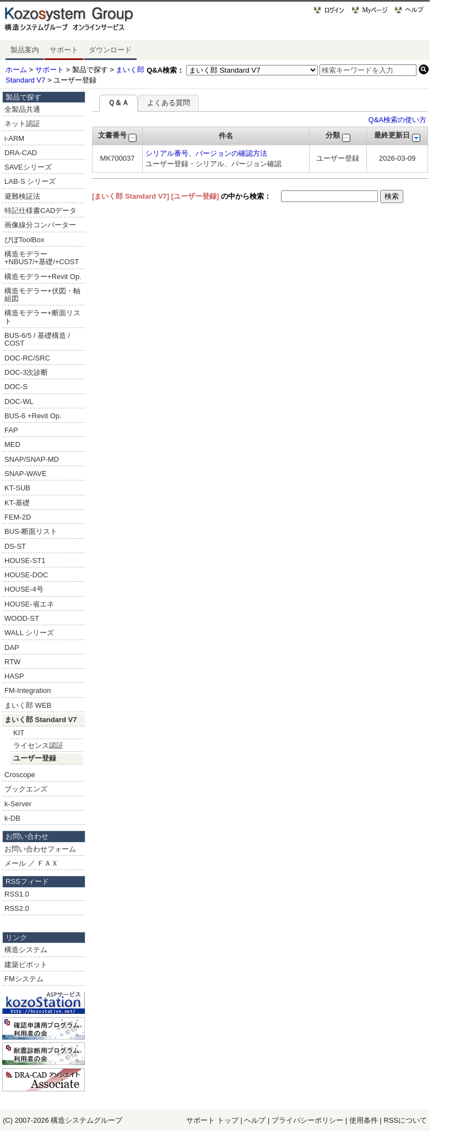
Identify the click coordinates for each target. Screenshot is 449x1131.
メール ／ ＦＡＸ (31, 863)
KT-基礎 (17, 503)
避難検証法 (22, 196)
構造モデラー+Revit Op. (43, 276)
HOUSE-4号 (24, 589)
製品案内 (24, 50)
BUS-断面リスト (30, 531)
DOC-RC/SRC (27, 358)
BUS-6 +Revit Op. (33, 416)
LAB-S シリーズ (30, 181)
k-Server (17, 804)
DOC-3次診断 (26, 372)
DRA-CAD (20, 153)
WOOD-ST (21, 618)
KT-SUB (17, 488)
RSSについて (405, 1120)
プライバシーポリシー (308, 1120)
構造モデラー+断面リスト (42, 317)
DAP (11, 647)
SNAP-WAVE (25, 473)
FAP (11, 430)
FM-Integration (27, 690)
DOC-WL (19, 401)
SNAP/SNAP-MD (31, 459)
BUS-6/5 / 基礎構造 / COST (37, 339)
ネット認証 (22, 123)
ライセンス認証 (38, 745)
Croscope (19, 775)
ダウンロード (110, 50)
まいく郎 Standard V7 (40, 719)
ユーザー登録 (34, 758)
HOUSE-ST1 (24, 560)
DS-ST (15, 546)
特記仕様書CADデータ (40, 210)
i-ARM (14, 138)
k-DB (12, 818)
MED (12, 444)
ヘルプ (255, 1120)
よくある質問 (168, 103)
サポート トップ (212, 1120)
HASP (14, 676)
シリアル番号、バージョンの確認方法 (206, 153)
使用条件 (363, 1120)
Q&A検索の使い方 (397, 120)
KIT (18, 733)
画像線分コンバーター (40, 225)
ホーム (16, 69)
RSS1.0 (16, 894)
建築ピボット (25, 964)
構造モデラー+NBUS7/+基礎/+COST (41, 258)
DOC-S (16, 387)
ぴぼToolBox (24, 240)
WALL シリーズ (29, 633)
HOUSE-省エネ (29, 604)
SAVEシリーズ (28, 167)
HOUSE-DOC (26, 575)
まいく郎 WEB (27, 705)
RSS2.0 (16, 908)
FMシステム (24, 979)
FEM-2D (17, 517)
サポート (64, 50)
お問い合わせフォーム (40, 849)
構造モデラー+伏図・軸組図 (42, 295)
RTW (12, 662)
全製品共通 (22, 109)
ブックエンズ (25, 789)
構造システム (25, 950)
